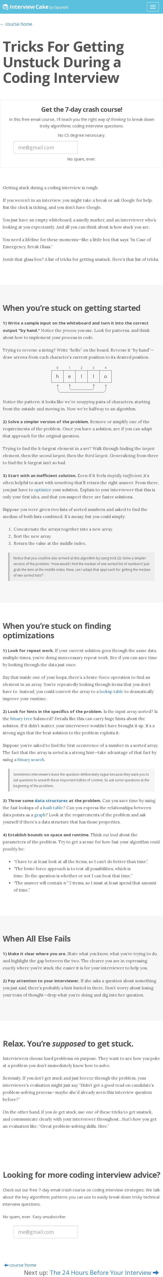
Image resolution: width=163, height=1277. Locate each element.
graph (40, 814)
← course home (16, 24)
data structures (51, 800)
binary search (30, 759)
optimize (42, 489)
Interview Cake (39, 6)
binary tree (21, 718)
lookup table (111, 691)
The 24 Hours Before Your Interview (104, 1272)
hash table (53, 807)
